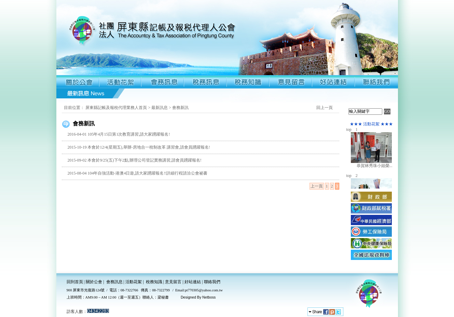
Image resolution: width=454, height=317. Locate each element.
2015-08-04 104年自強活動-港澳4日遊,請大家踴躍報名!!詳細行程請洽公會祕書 (137, 173)
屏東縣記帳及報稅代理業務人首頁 (116, 107)
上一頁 (317, 186)
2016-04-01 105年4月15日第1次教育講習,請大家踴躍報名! (118, 134)
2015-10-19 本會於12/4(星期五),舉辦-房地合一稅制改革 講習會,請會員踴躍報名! (138, 147)
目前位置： (74, 107)
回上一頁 (324, 107)
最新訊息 (159, 107)
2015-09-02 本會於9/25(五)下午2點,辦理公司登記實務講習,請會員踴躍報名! (134, 160)
